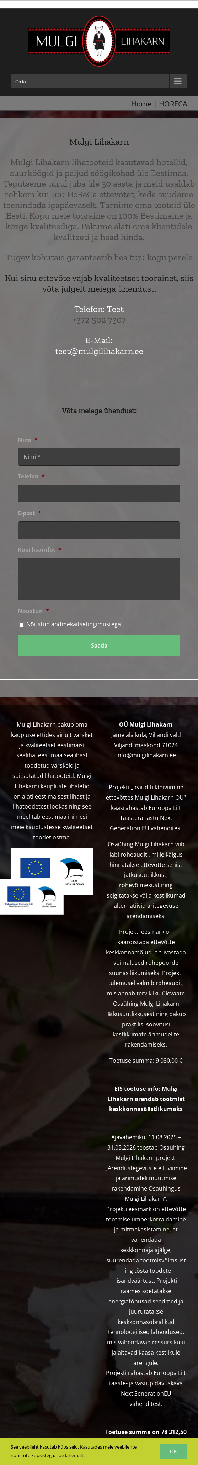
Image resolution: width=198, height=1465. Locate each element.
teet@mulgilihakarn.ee (99, 350)
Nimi (28, 440)
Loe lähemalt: (70, 1455)
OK (173, 1451)
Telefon (31, 476)
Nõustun (33, 611)
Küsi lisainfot (39, 550)
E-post (29, 513)
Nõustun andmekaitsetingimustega (73, 624)
